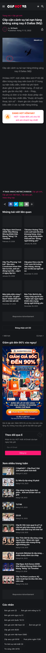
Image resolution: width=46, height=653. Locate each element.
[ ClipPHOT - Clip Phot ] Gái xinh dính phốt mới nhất (28, 469)
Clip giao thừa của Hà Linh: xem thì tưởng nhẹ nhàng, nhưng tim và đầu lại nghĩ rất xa (33, 266)
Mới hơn (7, 336)
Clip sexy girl (27, 195)
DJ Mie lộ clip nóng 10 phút (27, 480)
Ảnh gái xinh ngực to (13, 615)
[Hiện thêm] (31, 204)
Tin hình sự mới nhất (13, 644)
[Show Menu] (3, 6)
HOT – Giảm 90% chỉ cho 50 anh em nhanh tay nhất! (27, 118)
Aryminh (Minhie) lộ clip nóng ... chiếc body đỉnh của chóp (29, 554)
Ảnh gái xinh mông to (31, 610)
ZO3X (18, 515)
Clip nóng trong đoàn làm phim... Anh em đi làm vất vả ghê (28, 492)
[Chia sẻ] (41, 29)
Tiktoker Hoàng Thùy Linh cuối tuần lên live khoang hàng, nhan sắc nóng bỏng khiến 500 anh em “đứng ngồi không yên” (33, 235)
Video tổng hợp (8, 198)
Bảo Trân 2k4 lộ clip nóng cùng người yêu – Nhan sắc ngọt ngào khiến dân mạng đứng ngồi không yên (33, 298)
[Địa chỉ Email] (23, 447)
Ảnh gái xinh (10, 610)
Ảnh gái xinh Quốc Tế (14, 620)
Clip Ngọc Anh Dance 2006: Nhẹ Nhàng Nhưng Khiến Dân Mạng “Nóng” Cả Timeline (11, 234)
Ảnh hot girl (35, 625)
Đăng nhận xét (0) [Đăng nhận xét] (23, 328)
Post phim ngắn (32, 639)
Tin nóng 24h (12, 649)
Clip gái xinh (17, 15)
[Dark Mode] (38, 6)
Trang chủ (6, 15)
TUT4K (19, 504)
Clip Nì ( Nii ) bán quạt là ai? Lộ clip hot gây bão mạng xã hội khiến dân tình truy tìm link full (29, 527)
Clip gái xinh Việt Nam (11, 195)
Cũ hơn (39, 336)
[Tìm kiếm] (42, 6)
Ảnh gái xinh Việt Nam (14, 625)
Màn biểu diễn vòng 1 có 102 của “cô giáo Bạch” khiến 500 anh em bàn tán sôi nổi (11, 297)
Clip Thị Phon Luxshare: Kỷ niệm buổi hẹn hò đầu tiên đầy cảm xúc (29, 579)
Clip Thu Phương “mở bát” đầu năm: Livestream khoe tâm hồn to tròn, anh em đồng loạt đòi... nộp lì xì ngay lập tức (11, 267)
